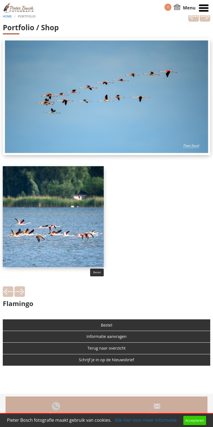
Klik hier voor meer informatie (146, 420)
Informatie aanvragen (107, 336)
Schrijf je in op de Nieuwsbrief (106, 359)
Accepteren (194, 420)
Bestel (97, 272)
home (8, 16)
